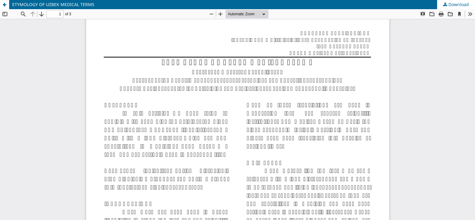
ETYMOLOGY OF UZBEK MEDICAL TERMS (53, 4)
